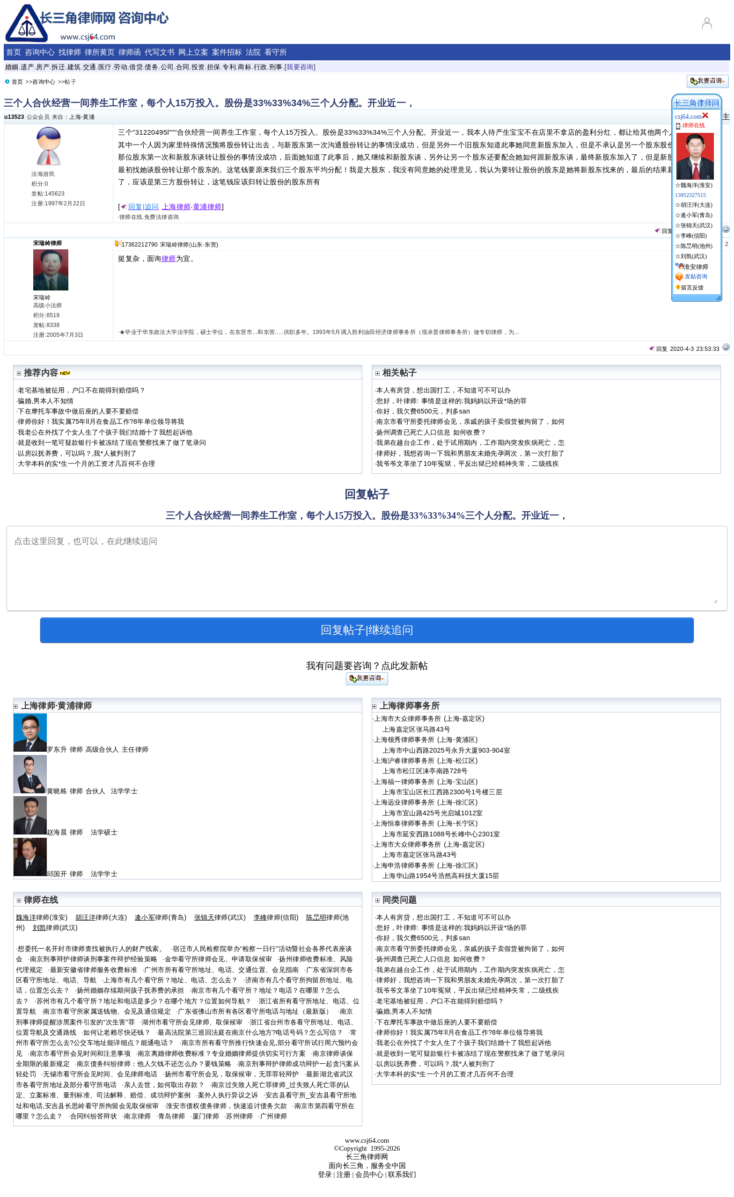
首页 (13, 52)
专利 (229, 67)
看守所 (275, 52)
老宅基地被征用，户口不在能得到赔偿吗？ (82, 390)
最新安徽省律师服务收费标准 (94, 969)
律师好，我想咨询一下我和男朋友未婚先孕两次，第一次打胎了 (470, 453)
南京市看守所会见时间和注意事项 (80, 1053)
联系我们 (402, 1174)
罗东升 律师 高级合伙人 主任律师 (82, 749)
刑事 (276, 67)
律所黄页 (100, 52)
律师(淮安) (42, 917)
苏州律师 (239, 1116)
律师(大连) (101, 917)
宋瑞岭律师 (47, 243)
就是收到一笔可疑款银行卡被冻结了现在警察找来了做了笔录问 (112, 442)
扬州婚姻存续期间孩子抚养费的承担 (130, 990)
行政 (260, 67)
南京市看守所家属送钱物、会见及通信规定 (107, 1011)
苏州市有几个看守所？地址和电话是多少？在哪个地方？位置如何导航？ (144, 1001)
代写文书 (160, 52)
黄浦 (89, 117)
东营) (211, 244)
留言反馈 (692, 287)
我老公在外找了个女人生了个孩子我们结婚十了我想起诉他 (105, 432)
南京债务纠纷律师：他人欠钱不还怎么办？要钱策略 (154, 1063)
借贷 (136, 67)
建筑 (74, 67)
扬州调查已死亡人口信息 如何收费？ (431, 432)
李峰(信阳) (694, 235)
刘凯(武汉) (694, 256)
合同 (183, 67)
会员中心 (369, 1174)
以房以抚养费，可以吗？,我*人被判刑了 (77, 453)
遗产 (27, 67)
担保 (213, 67)
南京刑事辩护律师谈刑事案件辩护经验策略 (94, 959)
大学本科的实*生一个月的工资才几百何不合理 (86, 463)
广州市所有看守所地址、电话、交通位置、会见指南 (221, 969)
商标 (244, 67)
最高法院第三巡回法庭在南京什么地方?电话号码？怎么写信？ (250, 1032)
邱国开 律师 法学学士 (65, 874)
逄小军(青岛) (696, 215)
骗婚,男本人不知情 (45, 401)
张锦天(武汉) (696, 225)
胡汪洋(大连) (696, 205)
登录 (325, 1174)
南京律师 (137, 1116)
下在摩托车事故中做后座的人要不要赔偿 (78, 411)
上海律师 (176, 206)
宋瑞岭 (42, 297)
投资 (198, 67)
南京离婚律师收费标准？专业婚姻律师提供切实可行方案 (222, 1053)
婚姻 (12, 67)
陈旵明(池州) (696, 246)
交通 (89, 67)
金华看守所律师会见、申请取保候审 (218, 959)
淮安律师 (696, 266)
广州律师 (273, 1116)
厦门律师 (205, 1116)
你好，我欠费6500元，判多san (423, 411)
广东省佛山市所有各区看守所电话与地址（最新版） (255, 1011)
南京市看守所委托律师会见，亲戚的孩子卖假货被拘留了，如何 (470, 421)
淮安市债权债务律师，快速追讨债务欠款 (226, 1106)
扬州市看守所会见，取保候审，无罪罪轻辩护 (232, 1074)
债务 (151, 67)
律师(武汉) (220, 917)
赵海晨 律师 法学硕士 (65, 832)
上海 (75, 117)
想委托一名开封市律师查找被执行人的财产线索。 (92, 948)
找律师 (70, 52)
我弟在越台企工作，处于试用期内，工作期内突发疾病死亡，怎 (470, 442)
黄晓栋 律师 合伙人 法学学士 (76, 791)
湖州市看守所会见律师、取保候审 (192, 1022)
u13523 (14, 117)
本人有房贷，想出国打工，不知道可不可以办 (443, 390)
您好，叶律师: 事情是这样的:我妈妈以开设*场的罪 (451, 401)
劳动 (120, 67)
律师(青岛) (161, 917)
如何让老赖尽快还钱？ (117, 1032)
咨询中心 (40, 52)
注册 (344, 1174)
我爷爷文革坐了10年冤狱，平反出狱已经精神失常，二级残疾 (467, 463)
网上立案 (193, 52)
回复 (664, 231)
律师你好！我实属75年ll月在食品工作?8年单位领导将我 (101, 421)
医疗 (105, 67)
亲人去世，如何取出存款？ (164, 1084)
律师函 (129, 52)
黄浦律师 (207, 206)
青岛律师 (171, 1116)
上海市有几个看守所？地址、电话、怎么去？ (170, 980)
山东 (197, 244)
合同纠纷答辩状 (93, 1116)
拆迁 (58, 67)
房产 (43, 67)
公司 (167, 67)
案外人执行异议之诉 (228, 1095)
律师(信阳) (276, 917)
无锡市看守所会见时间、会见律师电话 (100, 1074)
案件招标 (227, 52)
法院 (253, 52)
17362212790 (140, 244)
